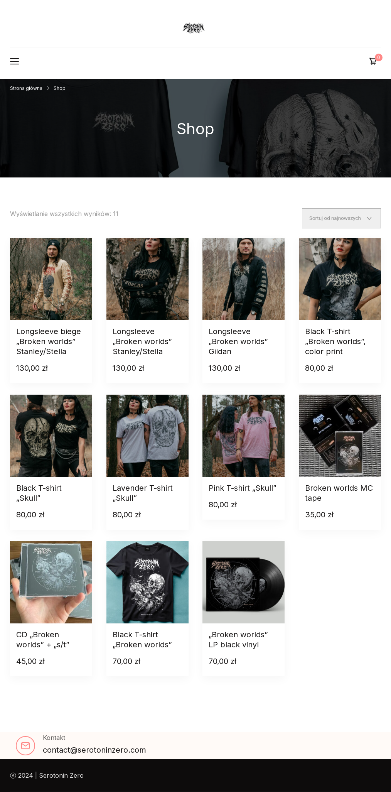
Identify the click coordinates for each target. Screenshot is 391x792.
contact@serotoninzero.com (94, 750)
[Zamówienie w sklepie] (341, 218)
